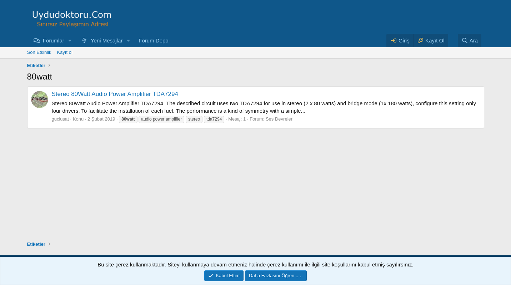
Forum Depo (153, 40)
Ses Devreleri (280, 119)
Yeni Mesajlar (107, 40)
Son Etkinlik (39, 52)
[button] (70, 40)
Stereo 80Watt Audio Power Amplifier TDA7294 (115, 94)
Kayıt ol (64, 52)
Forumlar (53, 40)
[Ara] (469, 40)
